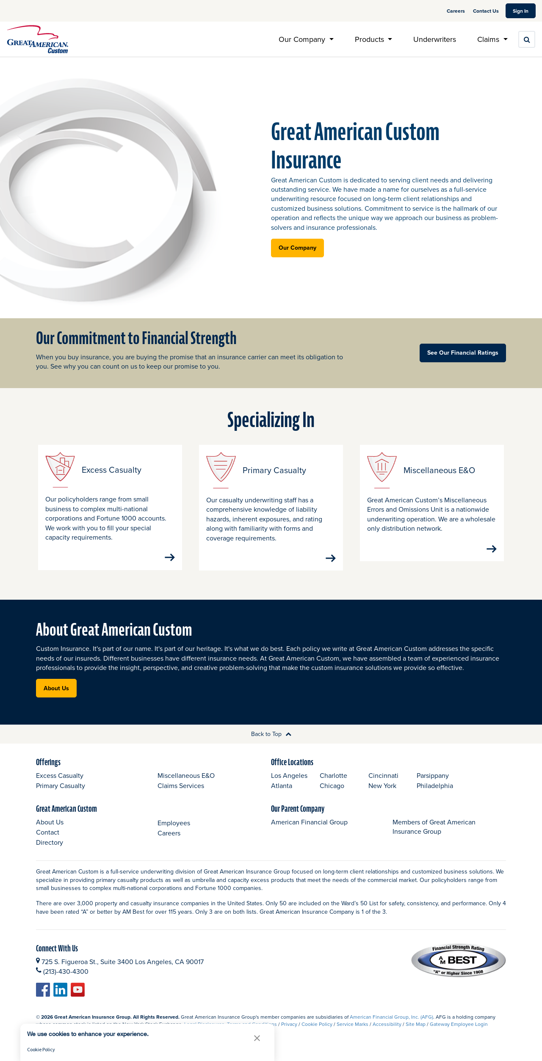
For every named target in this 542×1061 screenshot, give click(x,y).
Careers (456, 11)
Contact (47, 840)
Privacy (289, 1032)
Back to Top (271, 742)
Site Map (416, 1032)
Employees (174, 830)
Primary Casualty (60, 794)
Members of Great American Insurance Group (434, 835)
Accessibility (387, 1032)
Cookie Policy (316, 1032)
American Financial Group (309, 830)
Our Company (297, 247)
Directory (49, 850)
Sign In (524, 10)
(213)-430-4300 (65, 979)
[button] (257, 1038)
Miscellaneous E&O (186, 783)
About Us (56, 696)
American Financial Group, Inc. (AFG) (391, 1025)
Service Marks (352, 1032)
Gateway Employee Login (459, 1032)
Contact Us (486, 11)
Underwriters (434, 39)
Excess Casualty (59, 783)
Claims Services (181, 794)
